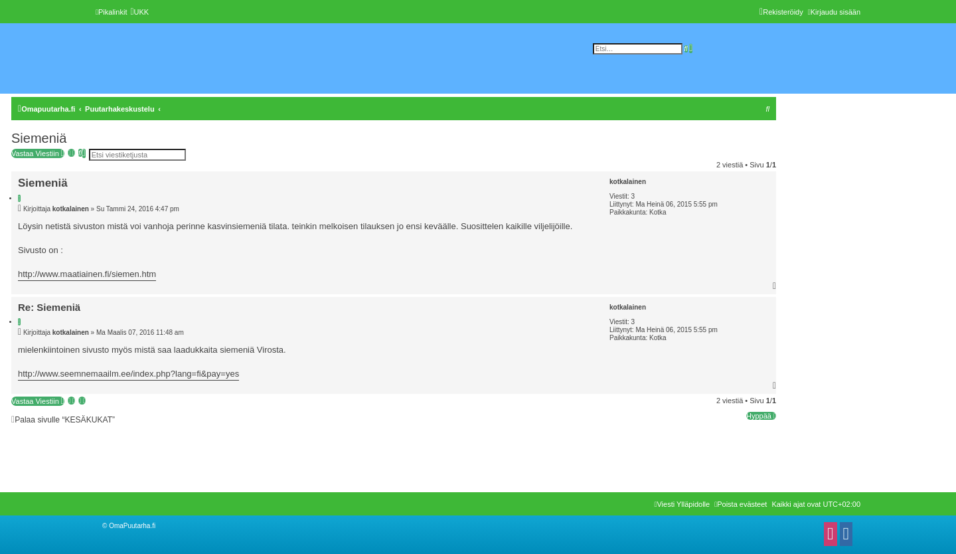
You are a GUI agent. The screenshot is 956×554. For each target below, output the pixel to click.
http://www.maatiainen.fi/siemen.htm (87, 274)
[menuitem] (139, 12)
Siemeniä (38, 138)
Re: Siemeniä (49, 307)
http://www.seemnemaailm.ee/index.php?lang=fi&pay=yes (128, 374)
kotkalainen (627, 181)
